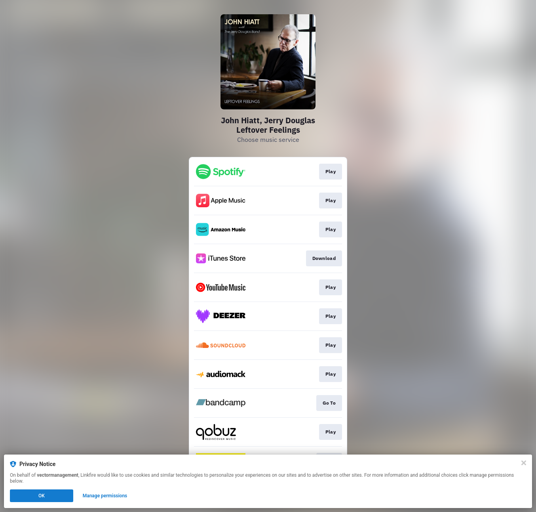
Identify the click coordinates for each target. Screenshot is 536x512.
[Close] (523, 463)
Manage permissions (105, 496)
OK (41, 496)
